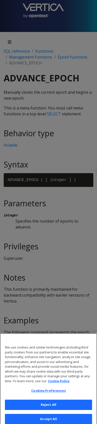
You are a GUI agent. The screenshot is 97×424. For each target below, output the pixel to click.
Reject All (48, 406)
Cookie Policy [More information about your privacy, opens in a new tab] (58, 382)
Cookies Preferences (48, 392)
